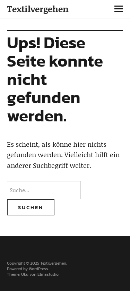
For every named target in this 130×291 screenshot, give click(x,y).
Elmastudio (48, 274)
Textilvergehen (38, 9)
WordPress (38, 269)
